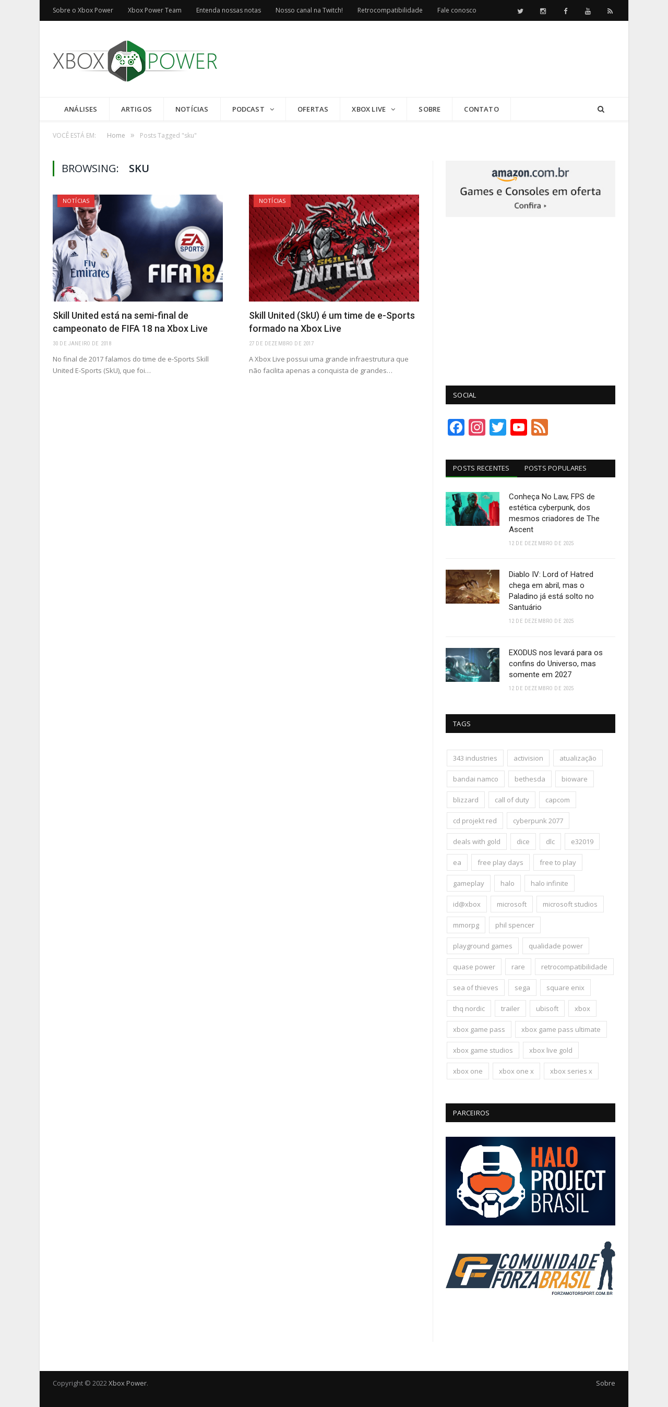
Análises (81, 109)
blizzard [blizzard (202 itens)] (466, 799)
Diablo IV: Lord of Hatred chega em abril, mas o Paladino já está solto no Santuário (551, 591)
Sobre (429, 109)
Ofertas (312, 109)
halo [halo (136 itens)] (507, 883)
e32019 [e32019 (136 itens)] (582, 841)
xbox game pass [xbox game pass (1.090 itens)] (479, 1029)
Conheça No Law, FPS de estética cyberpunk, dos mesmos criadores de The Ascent (554, 513)
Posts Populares (555, 468)
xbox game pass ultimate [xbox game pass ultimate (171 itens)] (561, 1029)
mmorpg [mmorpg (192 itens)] (466, 925)
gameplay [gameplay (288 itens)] (468, 883)
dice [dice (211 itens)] (523, 841)
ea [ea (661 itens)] (457, 862)
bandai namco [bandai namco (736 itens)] (475, 779)
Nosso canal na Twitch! (309, 10)
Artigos (136, 109)
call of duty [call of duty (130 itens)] (512, 799)
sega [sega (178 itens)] (522, 987)
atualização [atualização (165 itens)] (578, 758)
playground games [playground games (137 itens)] (482, 946)
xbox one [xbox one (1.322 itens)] (468, 1071)
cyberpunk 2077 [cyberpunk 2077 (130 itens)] (538, 820)
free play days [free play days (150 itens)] (500, 862)
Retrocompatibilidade (390, 10)
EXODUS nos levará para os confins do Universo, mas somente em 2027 (556, 663)
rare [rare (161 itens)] (518, 966)
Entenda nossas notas (228, 10)
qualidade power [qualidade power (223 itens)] (556, 946)
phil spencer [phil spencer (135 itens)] (514, 925)
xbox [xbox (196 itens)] (582, 1008)
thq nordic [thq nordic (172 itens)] (469, 1008)
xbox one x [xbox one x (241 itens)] (516, 1071)
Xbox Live (369, 109)
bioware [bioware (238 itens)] (575, 779)
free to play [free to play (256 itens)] (558, 862)
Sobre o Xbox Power (83, 10)
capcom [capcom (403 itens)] (557, 799)
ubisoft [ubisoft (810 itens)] (547, 1008)
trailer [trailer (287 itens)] (510, 1008)
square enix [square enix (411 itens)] (565, 987)
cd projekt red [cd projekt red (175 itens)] (475, 820)
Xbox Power (128, 1383)
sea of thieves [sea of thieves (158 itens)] (475, 987)
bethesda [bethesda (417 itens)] (530, 779)
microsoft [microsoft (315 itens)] (512, 904)
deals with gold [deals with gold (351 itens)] (476, 841)
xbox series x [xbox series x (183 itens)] (571, 1071)
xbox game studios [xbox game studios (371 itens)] (483, 1050)
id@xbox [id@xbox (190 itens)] (467, 904)
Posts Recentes (481, 468)
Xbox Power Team (155, 10)
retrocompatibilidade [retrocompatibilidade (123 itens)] (574, 966)
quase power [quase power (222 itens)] (474, 966)
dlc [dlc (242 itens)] (550, 841)
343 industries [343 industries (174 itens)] (475, 758)
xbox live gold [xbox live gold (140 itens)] (550, 1050)
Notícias (192, 109)
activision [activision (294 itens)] (528, 758)
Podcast (248, 109)
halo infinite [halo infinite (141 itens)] (549, 883)
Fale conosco (456, 10)
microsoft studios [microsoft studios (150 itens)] (570, 904)
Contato (481, 109)
